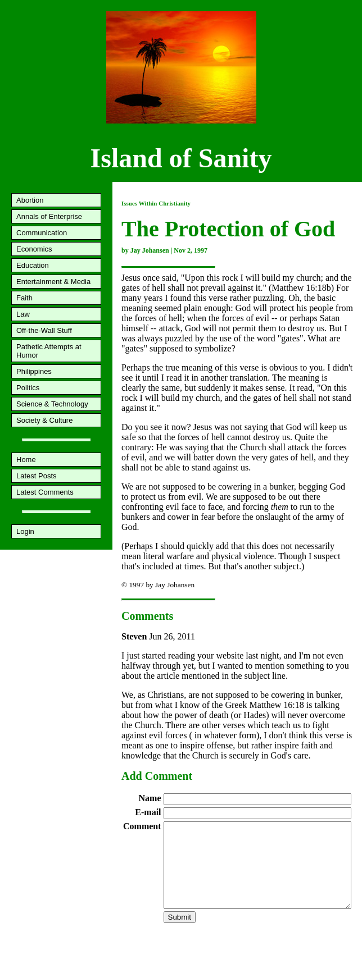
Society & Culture (44, 420)
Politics (27, 387)
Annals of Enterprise (49, 216)
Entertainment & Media (53, 281)
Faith (24, 298)
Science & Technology (52, 404)
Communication (41, 233)
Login (25, 531)
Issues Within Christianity (156, 203)
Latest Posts (36, 476)
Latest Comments (45, 492)
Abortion (29, 200)
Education (32, 265)
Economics (34, 249)
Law (23, 314)
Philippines (34, 371)
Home (26, 459)
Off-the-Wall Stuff (44, 330)
